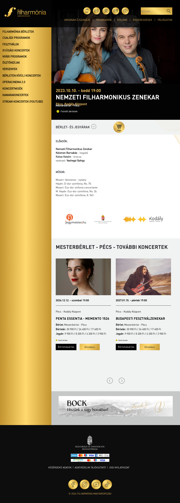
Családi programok (16, 37)
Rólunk (122, 19)
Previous (110, 381)
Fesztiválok (10, 44)
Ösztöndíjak (11, 62)
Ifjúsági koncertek (16, 50)
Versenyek (9, 69)
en (134, 10)
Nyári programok (14, 56)
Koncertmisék (12, 88)
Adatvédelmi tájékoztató (90, 467)
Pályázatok (165, 19)
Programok (104, 19)
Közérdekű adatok (60, 467)
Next (122, 381)
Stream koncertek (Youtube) (22, 101)
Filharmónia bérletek (18, 31)
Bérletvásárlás (66, 346)
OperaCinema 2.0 (13, 82)
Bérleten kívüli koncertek (21, 75)
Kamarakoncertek (15, 95)
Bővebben (89, 347)
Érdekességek (142, 19)
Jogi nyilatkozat (119, 467)
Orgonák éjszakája (77, 19)
